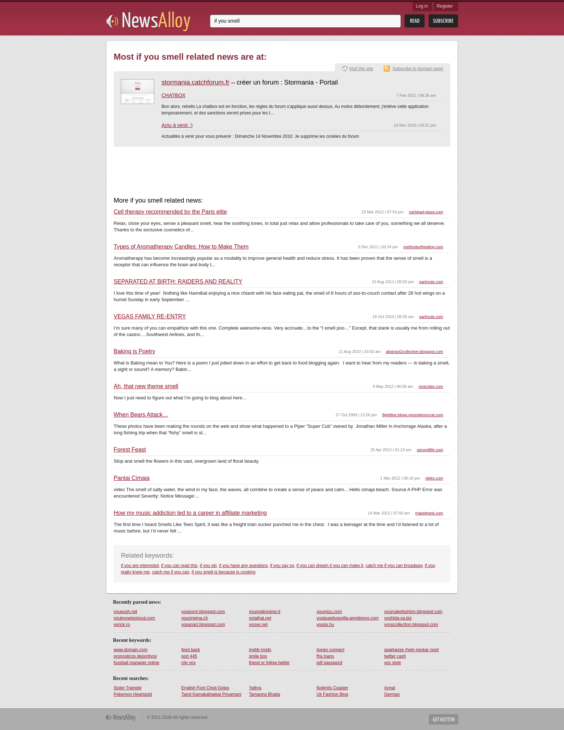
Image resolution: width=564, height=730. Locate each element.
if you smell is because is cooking (223, 572)
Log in (422, 6)
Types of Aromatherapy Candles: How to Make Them (181, 247)
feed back (190, 649)
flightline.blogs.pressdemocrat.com (412, 415)
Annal (389, 687)
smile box (258, 656)
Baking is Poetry (134, 351)
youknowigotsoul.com (134, 618)
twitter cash (395, 656)
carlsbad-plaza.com (426, 212)
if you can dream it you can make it (329, 565)
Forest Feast (130, 450)
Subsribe (443, 21)
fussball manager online (136, 662)
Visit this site (361, 68)
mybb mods (260, 649)
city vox (188, 662)
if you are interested (140, 565)
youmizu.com (329, 611)
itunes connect (330, 649)
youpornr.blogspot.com (203, 611)
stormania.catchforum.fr (195, 82)
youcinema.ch (194, 618)
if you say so (282, 565)
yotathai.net (260, 618)
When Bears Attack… (141, 415)
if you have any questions (243, 565)
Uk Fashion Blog (332, 694)
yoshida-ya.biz (398, 618)
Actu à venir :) (177, 125)
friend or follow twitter (269, 662)
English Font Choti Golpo (205, 687)
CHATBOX (174, 95)
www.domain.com (130, 649)
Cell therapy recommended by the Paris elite (170, 212)
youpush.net (125, 611)
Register (445, 6)
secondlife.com (430, 450)
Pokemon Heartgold (133, 694)
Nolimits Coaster (332, 687)
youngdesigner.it (264, 611)
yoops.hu (325, 624)
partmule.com (431, 282)
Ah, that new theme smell (146, 386)
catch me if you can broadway (393, 565)
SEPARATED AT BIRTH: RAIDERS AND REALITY (178, 282)
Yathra (255, 687)
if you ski (208, 565)
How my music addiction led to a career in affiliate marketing (190, 513)
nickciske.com (431, 386)
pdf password (329, 662)
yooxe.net (258, 624)
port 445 (189, 656)
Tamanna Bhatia (264, 694)
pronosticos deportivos (135, 656)
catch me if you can (170, 572)
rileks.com (434, 478)
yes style (392, 662)
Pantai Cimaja (132, 478)
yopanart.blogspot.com (203, 624)
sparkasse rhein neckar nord (411, 649)
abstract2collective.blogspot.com (414, 351)
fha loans (325, 656)
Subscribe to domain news (417, 68)
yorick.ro (122, 624)
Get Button (443, 719)
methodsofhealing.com (423, 247)
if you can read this (179, 565)
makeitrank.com (429, 513)
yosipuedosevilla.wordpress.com (348, 618)
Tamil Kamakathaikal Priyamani (211, 694)
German (392, 694)
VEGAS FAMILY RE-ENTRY (150, 316)
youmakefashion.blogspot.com (413, 611)
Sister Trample (127, 687)
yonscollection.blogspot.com (411, 624)
